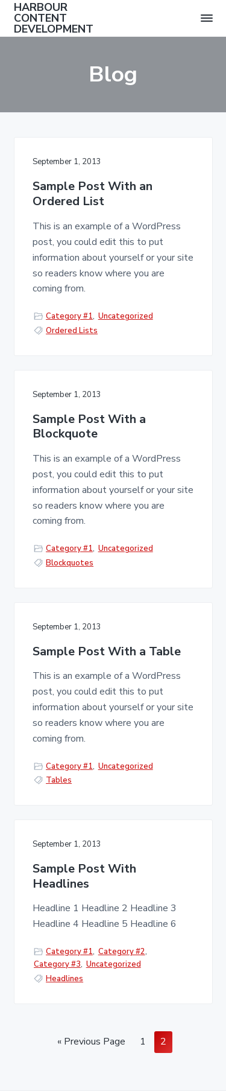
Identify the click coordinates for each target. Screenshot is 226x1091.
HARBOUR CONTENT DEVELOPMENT (53, 18)
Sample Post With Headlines (84, 876)
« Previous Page (91, 1043)
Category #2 (121, 951)
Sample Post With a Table (107, 652)
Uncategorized (125, 316)
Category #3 (57, 964)
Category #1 (69, 316)
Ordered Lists (72, 330)
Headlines (64, 978)
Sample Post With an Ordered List (92, 194)
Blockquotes (69, 563)
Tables (59, 780)
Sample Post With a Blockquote (89, 427)
